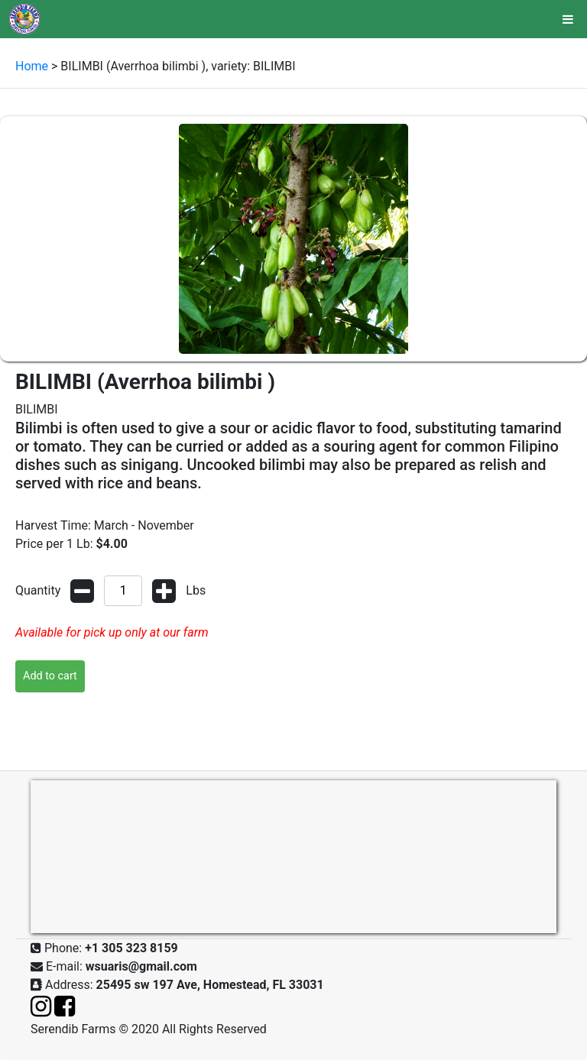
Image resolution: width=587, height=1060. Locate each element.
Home (31, 66)
